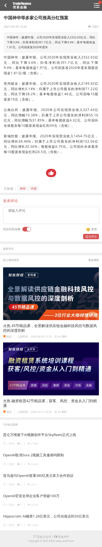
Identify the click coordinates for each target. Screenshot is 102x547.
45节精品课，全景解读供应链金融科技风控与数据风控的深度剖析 (50, 328)
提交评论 (91, 236)
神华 (23, 188)
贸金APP (61, 537)
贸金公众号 (42, 537)
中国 (34, 188)
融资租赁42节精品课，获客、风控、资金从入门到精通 (50, 403)
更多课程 (93, 260)
